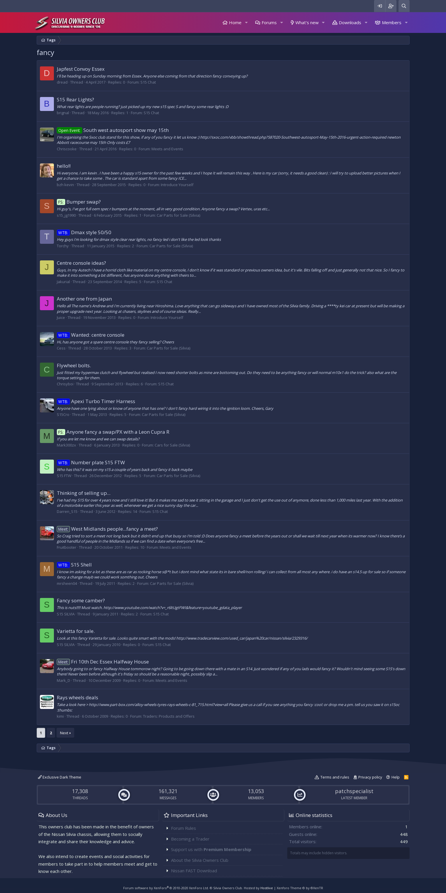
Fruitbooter (66, 547)
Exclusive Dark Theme (59, 777)
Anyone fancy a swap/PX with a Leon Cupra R (113, 431)
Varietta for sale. (76, 631)
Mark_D (63, 680)
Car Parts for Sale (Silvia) (178, 215)
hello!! (63, 166)
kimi (60, 716)
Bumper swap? (79, 201)
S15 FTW (64, 475)
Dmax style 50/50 (84, 232)
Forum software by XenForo (166, 888)
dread (62, 82)
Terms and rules (334, 777)
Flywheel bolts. (74, 365)
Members (391, 22)
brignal (63, 112)
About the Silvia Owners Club (199, 860)
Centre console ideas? (81, 263)
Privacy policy (370, 777)
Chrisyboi (65, 384)
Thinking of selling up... (83, 493)
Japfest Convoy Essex (81, 69)
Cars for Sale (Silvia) (172, 445)
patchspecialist (354, 791)
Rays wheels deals (77, 697)
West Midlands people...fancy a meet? (107, 528)
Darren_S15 (67, 511)
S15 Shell (74, 564)
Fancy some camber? (81, 600)
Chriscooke (67, 148)
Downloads (350, 22)
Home (235, 22)
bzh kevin (65, 184)
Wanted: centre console (91, 334)
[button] (246, 22)
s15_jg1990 (66, 215)
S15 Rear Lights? (75, 99)
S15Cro (63, 414)
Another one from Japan (84, 298)
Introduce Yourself (177, 184)
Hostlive (266, 888)
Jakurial (63, 281)
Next (64, 732)
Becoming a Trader (190, 839)
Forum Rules (183, 828)
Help (396, 777)
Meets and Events (167, 148)
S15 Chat (148, 82)
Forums (269, 22)
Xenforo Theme (300, 888)
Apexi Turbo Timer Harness (96, 401)
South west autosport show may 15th (113, 130)
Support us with (211, 849)
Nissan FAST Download (194, 870)
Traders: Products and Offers (169, 716)
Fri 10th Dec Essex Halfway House (103, 661)
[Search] (404, 6)
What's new (307, 22)
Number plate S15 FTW (91, 462)
